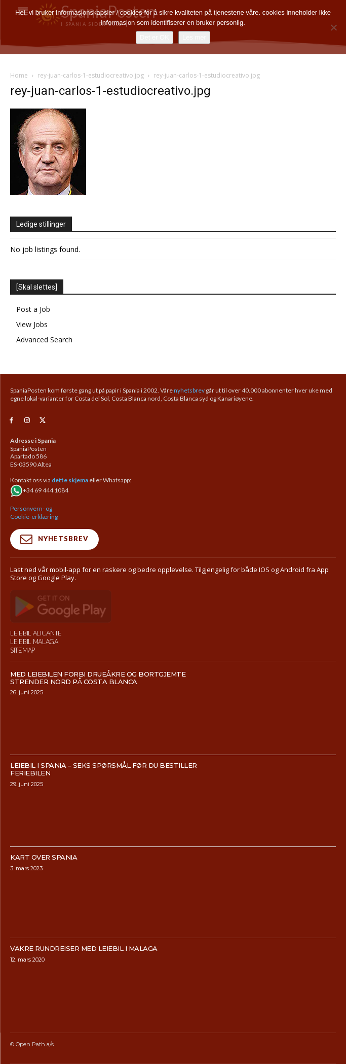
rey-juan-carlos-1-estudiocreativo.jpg (90, 75)
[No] (333, 27)
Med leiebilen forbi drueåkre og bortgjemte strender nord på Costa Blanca (97, 699)
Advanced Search (44, 339)
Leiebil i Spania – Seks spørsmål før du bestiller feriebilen (103, 791)
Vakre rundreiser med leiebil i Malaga (84, 970)
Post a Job (33, 309)
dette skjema (70, 480)
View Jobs (32, 324)
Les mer (194, 37)
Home (19, 75)
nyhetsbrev (189, 390)
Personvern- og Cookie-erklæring (34, 512)
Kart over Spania (43, 878)
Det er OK (154, 37)
